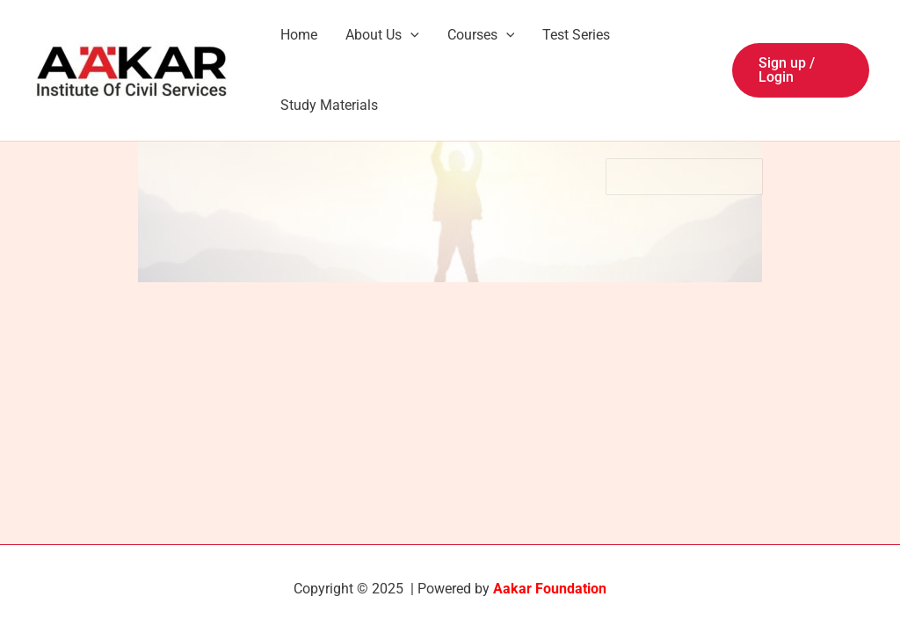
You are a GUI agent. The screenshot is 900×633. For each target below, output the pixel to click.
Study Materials (329, 105)
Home (298, 34)
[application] (410, 35)
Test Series (576, 34)
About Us (382, 35)
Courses (481, 35)
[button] (800, 70)
